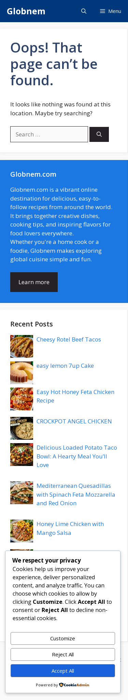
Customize (62, 638)
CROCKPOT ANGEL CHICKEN (74, 421)
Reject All (63, 654)
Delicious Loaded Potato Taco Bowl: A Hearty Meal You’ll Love (77, 456)
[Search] (99, 134)
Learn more (33, 282)
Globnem (26, 11)
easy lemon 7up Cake (65, 365)
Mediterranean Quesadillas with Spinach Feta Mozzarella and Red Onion (76, 494)
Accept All (63, 670)
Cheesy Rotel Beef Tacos (69, 339)
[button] (83, 11)
